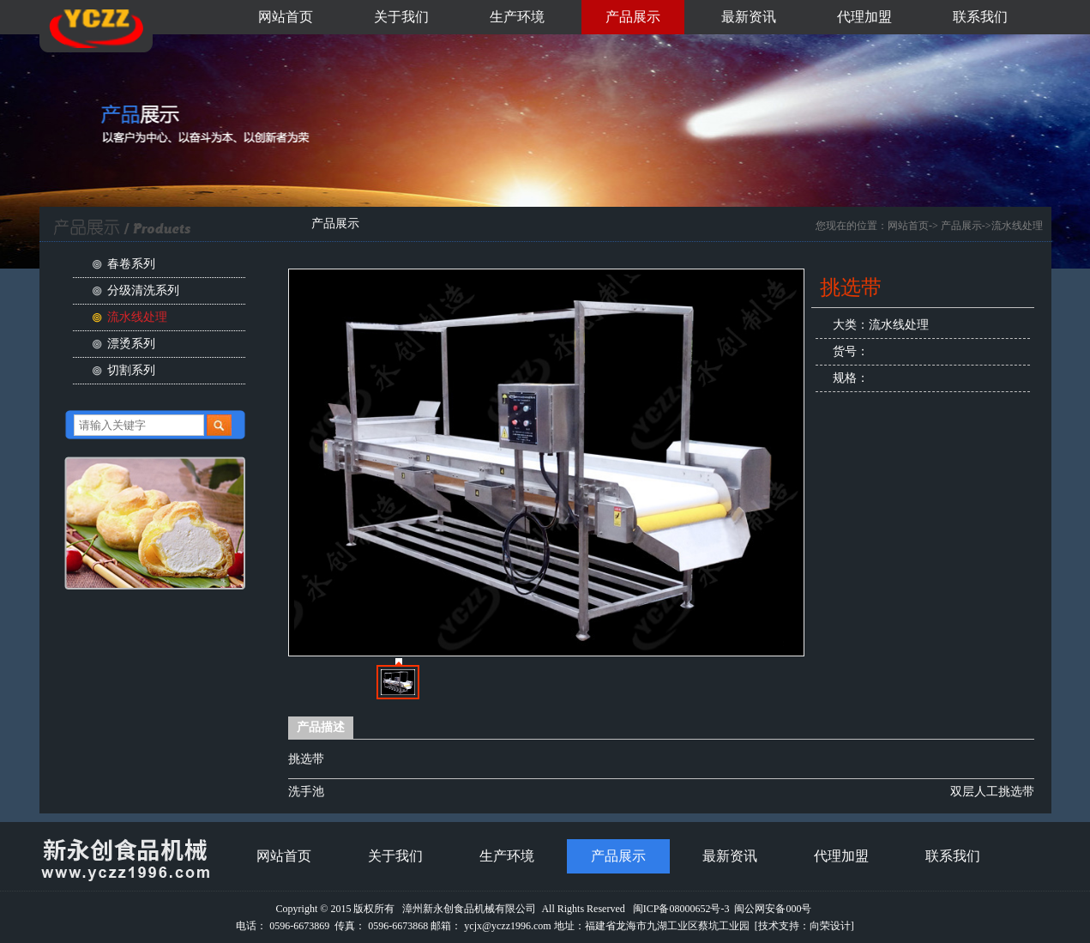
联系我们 (980, 16)
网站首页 (285, 16)
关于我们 (401, 16)
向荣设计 (830, 926)
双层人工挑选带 (992, 791)
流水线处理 (137, 317)
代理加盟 (864, 16)
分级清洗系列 (143, 290)
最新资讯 (748, 16)
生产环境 (517, 16)
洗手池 (306, 791)
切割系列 (131, 370)
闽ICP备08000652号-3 (681, 909)
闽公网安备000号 (772, 909)
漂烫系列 (131, 343)
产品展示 (632, 16)
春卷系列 (131, 263)
